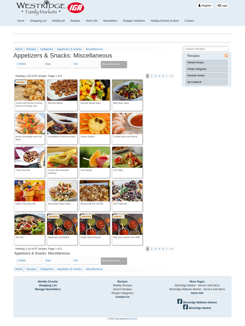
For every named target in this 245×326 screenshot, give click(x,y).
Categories (46, 49)
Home (20, 20)
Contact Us (122, 296)
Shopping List (38, 20)
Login (223, 5)
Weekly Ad (58, 20)
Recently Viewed (196, 75)
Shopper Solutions (134, 20)
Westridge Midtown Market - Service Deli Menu (197, 289)
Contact (189, 20)
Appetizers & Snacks (69, 49)
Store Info (92, 20)
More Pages (197, 281)
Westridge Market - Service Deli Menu (197, 285)
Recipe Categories (197, 69)
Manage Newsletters (48, 289)
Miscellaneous (94, 49)
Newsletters (110, 20)
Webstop (133, 319)
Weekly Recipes (196, 62)
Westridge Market (197, 308)
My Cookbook (195, 82)
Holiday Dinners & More (165, 20)
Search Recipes (122, 289)
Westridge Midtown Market (197, 302)
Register (205, 5)
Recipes (75, 20)
